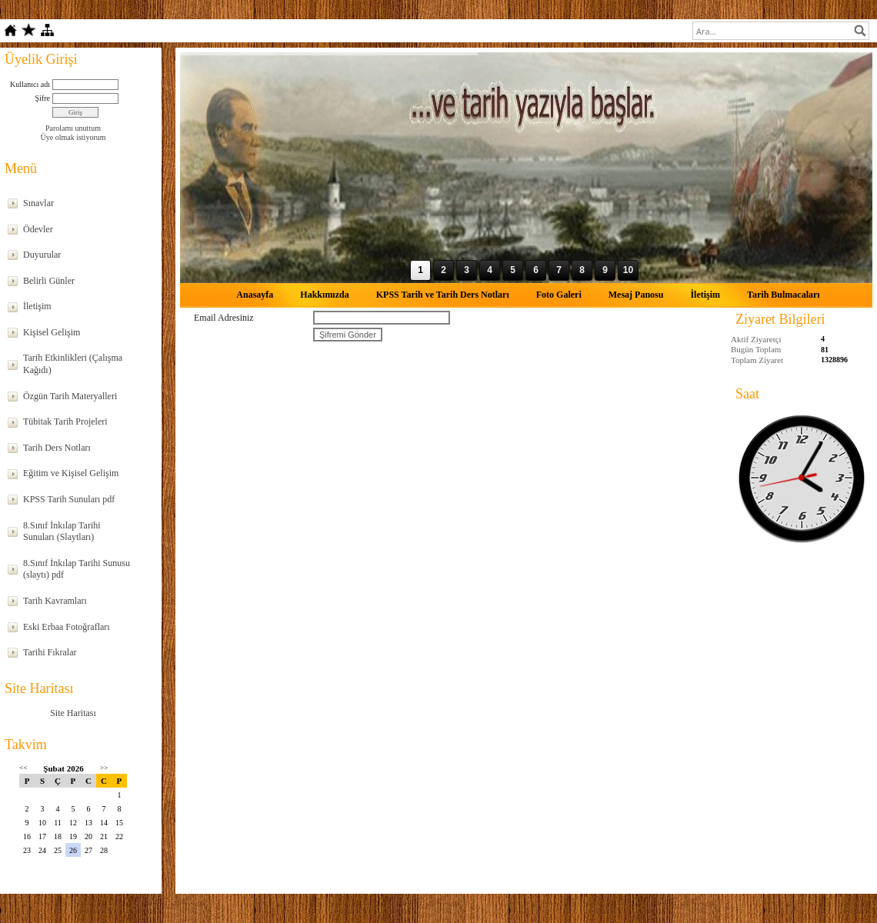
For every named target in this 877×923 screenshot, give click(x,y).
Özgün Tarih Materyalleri (70, 396)
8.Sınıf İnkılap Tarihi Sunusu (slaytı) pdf (76, 569)
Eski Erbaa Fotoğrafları (66, 626)
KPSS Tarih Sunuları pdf (69, 499)
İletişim (37, 306)
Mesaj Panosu (636, 294)
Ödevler (38, 229)
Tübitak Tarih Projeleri (65, 421)
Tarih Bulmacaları (783, 294)
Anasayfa (254, 294)
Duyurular (42, 254)
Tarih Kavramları (55, 600)
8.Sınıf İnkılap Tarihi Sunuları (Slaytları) (62, 531)
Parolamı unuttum (73, 128)
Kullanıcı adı (30, 84)
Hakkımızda (324, 294)
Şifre (42, 98)
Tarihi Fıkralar (49, 652)
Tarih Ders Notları (57, 447)
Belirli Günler (49, 280)
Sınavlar (38, 203)
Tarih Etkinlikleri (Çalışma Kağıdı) (72, 363)
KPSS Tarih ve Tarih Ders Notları (442, 294)
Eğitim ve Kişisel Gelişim (70, 473)
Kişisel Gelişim (51, 332)
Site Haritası (73, 713)
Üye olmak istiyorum (73, 137)
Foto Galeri (559, 294)
